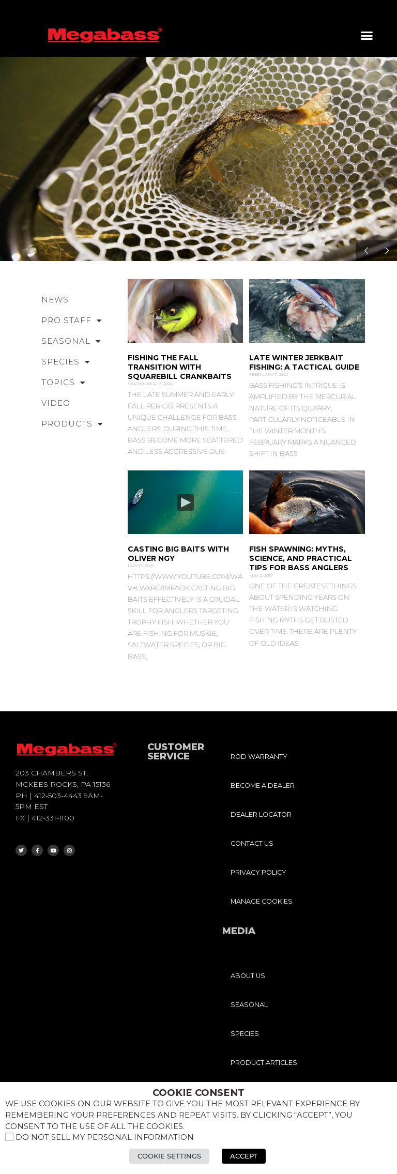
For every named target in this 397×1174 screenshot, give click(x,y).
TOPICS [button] (63, 383)
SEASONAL (249, 1005)
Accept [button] (243, 1156)
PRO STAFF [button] (71, 321)
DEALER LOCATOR (261, 814)
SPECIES (245, 1034)
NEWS (55, 299)
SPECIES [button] (65, 362)
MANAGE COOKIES (262, 901)
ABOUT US (248, 976)
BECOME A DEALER (263, 785)
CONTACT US (252, 843)
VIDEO (55, 403)
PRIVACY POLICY (258, 872)
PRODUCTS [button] (72, 424)
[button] (367, 35)
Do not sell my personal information (105, 1137)
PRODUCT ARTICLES (264, 1062)
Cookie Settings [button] (169, 1156)
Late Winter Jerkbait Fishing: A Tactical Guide (304, 362)
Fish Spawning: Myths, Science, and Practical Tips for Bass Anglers (300, 558)
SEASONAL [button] (71, 341)
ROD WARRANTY (259, 756)
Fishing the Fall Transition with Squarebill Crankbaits (180, 367)
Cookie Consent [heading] (198, 1093)
